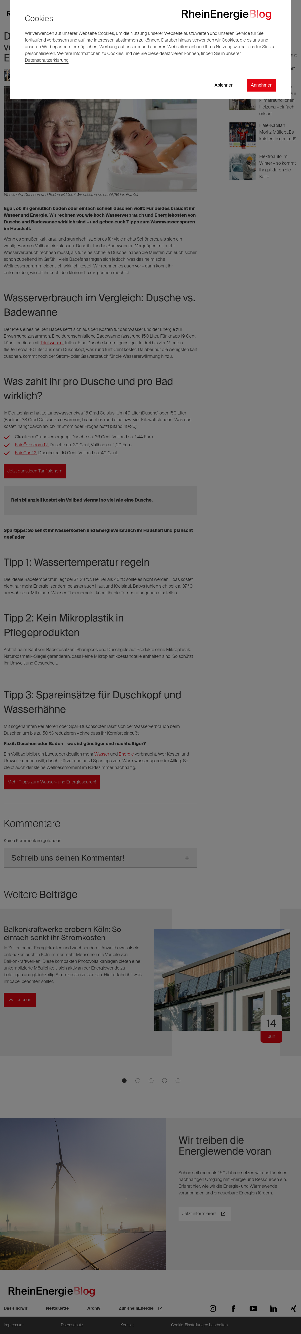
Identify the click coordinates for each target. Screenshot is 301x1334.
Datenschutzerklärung (47, 60)
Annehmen (261, 85)
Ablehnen (224, 85)
